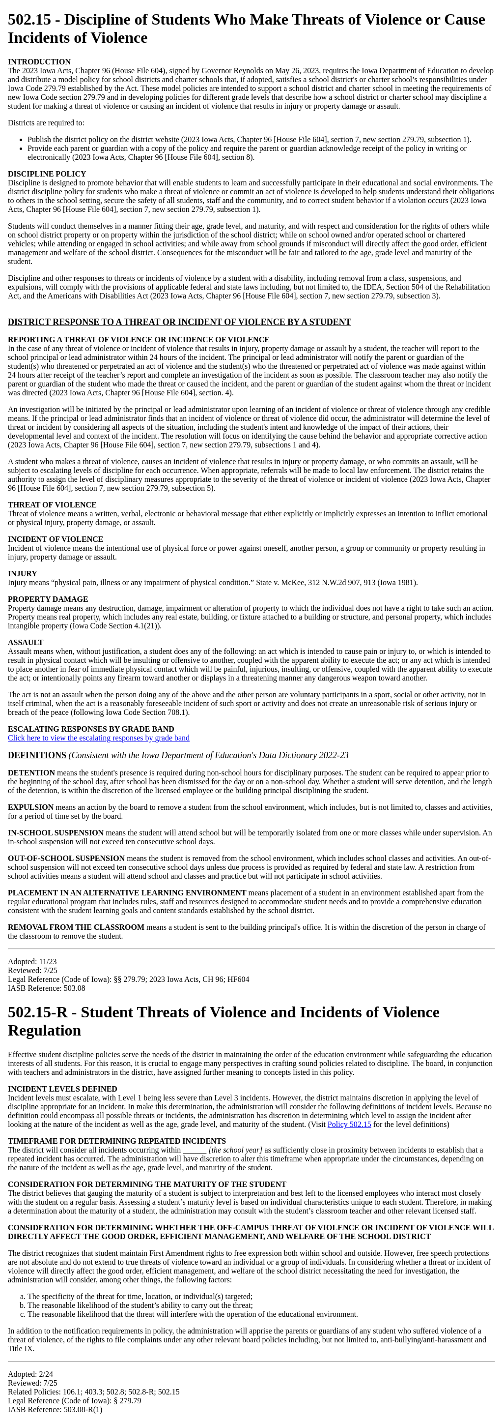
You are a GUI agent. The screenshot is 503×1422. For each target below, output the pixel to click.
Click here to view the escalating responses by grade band (99, 738)
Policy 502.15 (349, 1124)
